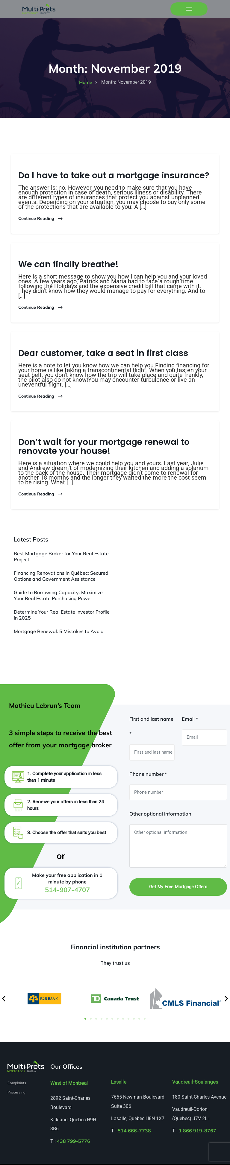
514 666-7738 (134, 1132)
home (85, 82)
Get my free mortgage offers (178, 887)
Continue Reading (40, 218)
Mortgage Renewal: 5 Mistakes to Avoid (59, 631)
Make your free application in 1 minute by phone (67, 884)
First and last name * (151, 727)
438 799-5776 (73, 1142)
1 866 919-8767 (197, 1132)
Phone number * (148, 775)
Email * (190, 720)
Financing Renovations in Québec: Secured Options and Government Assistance (61, 576)
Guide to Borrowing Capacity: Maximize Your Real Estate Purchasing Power (58, 595)
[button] (3, 999)
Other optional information (160, 815)
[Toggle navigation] (189, 9)
